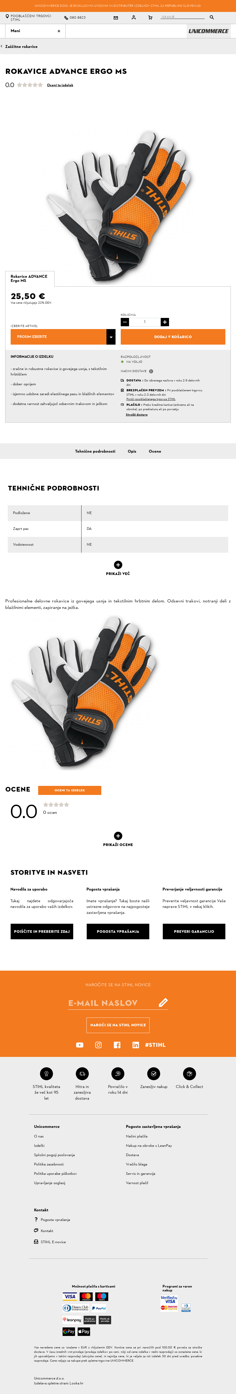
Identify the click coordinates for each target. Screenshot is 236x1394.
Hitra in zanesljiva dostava (82, 1092)
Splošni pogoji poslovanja (54, 1155)
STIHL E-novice (53, 1242)
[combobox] (63, 337)
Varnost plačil (137, 1183)
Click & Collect (189, 1087)
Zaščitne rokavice (21, 47)
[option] (118, 207)
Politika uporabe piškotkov (55, 1174)
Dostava (132, 1155)
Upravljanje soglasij (49, 1183)
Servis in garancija (140, 1174)
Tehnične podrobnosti (95, 451)
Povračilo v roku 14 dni (118, 1090)
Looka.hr (76, 1383)
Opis (132, 451)
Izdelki (39, 1146)
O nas (39, 1136)
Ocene (155, 451)
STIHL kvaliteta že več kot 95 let (46, 1092)
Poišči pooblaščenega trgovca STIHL (151, 399)
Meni (35, 31)
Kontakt (47, 1231)
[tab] (30, 279)
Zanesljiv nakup (153, 1087)
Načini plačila (136, 1136)
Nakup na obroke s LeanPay (149, 1146)
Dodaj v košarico (173, 337)
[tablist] (186, 18)
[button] (151, 371)
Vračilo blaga (136, 1164)
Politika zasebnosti (49, 1164)
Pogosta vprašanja (55, 1220)
